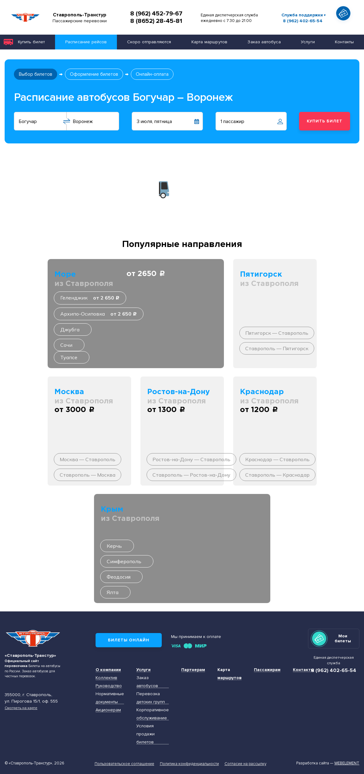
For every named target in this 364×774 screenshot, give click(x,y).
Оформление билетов (94, 74)
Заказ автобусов (147, 681)
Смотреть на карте (21, 708)
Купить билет (31, 42)
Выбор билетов (35, 74)
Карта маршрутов (209, 42)
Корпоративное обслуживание (152, 714)
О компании (108, 669)
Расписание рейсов (86, 42)
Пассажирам (267, 669)
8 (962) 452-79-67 (156, 13)
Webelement (346, 763)
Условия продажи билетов (145, 734)
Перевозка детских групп (150, 697)
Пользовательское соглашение (124, 763)
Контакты (344, 42)
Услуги (308, 42)
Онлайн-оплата (152, 74)
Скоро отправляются (149, 42)
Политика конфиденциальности (189, 763)
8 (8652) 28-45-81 (156, 21)
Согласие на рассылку (245, 763)
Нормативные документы (110, 697)
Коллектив (106, 677)
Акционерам (108, 709)
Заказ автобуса (263, 42)
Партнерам (193, 669)
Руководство (109, 685)
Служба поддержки (302, 15)
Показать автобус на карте (345, 24)
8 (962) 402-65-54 (303, 21)
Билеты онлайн (128, 640)
